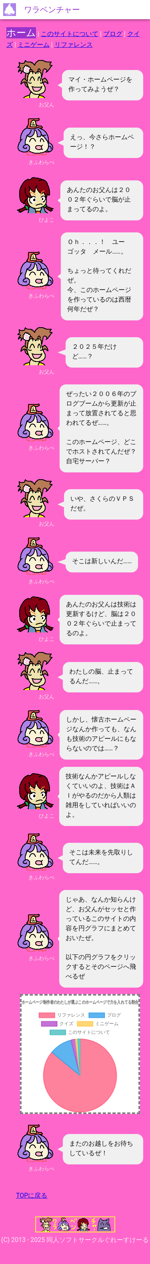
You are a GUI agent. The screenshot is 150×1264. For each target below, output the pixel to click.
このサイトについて (69, 34)
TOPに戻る (31, 1195)
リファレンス (73, 44)
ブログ (112, 34)
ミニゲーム (34, 44)
